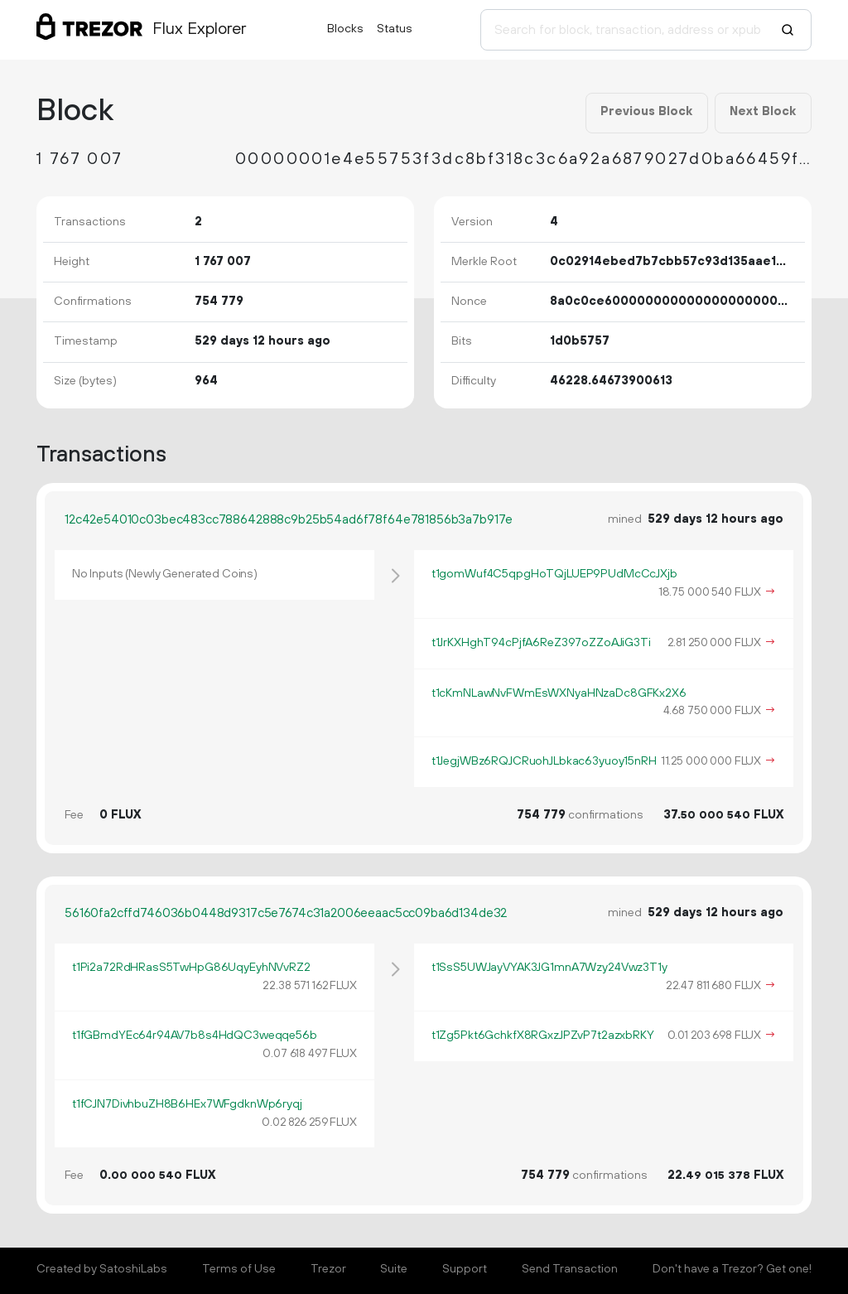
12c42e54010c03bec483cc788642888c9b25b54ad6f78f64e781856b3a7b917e (289, 520)
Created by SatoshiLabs (101, 1269)
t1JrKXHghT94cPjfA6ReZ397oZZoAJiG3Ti (541, 642)
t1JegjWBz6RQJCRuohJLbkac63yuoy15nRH (544, 761)
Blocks (345, 29)
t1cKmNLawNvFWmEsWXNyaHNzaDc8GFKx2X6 (559, 693)
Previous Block (646, 111)
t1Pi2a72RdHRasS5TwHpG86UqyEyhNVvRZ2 (191, 967)
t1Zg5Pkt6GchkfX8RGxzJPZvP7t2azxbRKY (542, 1035)
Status (394, 29)
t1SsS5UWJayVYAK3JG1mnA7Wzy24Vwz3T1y (549, 967)
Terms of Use (239, 1269)
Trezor (328, 1269)
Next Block (763, 111)
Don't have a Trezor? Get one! (732, 1269)
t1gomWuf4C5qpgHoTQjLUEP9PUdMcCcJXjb (554, 574)
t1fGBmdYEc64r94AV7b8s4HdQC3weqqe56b (194, 1035)
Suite (393, 1269)
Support (464, 1269)
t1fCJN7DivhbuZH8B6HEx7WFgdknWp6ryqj (187, 1104)
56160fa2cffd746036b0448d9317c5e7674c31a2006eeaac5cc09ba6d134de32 (286, 913)
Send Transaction (570, 1269)
